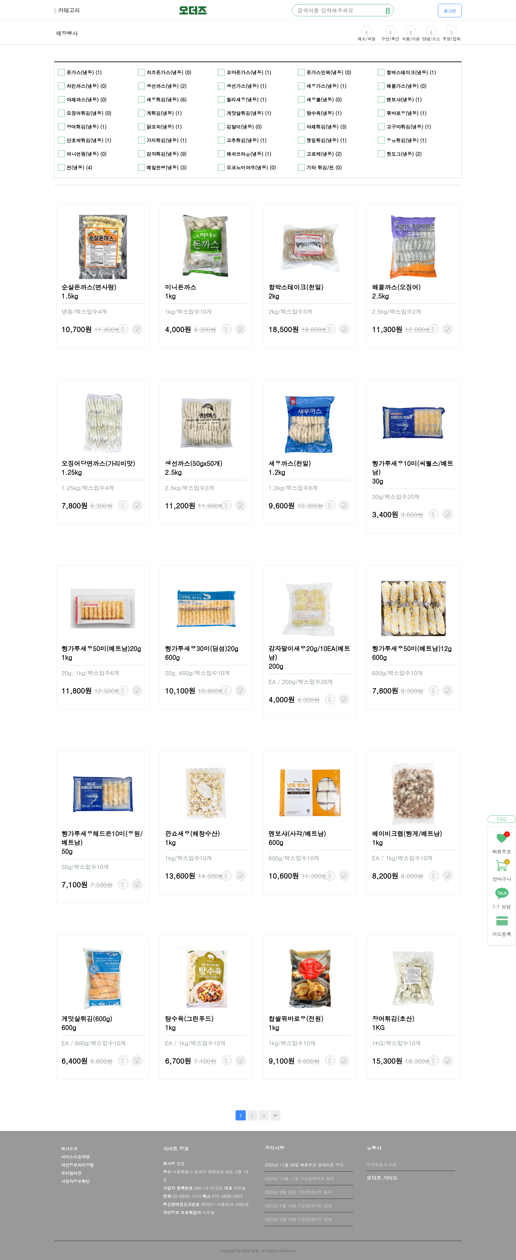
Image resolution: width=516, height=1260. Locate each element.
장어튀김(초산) (393, 1018)
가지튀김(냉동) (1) (167, 140)
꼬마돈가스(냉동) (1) (248, 72)
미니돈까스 (180, 287)
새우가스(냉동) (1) (327, 86)
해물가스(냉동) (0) (406, 86)
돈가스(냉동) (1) (84, 72)
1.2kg (277, 472)
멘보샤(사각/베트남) (297, 833)
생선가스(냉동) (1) (246, 86)
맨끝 (275, 1115)
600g (172, 657)
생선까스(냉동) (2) (167, 86)
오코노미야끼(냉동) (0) (251, 167)
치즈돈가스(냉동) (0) (169, 72)
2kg (274, 295)
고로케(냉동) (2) (324, 153)
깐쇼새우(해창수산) (192, 833)
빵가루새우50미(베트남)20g (101, 648)
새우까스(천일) (290, 463)
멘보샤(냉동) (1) (404, 99)
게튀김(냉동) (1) (164, 113)
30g (377, 480)
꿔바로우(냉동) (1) (406, 113)
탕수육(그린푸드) (189, 1018)
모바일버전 (71, 1173)
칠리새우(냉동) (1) (246, 99)
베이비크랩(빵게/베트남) (407, 833)
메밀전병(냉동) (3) (167, 167)
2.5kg (380, 295)
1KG (378, 1027)
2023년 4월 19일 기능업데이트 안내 (298, 1219)
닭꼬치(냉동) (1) (164, 126)
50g (67, 851)
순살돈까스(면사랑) (88, 287)
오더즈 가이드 (382, 1177)
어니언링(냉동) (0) (87, 153)
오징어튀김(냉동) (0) (89, 113)
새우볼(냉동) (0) (324, 99)
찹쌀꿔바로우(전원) (296, 1018)
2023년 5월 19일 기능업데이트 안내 (298, 1205)
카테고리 (67, 10)
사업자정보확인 (75, 1181)
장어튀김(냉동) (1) (87, 126)
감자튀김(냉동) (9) (167, 153)
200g (276, 666)
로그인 (450, 11)
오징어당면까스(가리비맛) (98, 463)
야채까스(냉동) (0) (87, 99)
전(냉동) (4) (79, 167)
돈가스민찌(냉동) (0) (329, 72)
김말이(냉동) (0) (244, 126)
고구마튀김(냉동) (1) (408, 126)
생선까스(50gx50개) (193, 463)
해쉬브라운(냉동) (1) (248, 153)
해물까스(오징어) (396, 287)
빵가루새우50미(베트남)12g (412, 648)
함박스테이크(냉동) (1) (411, 72)
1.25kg (71, 472)
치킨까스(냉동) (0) (87, 86)
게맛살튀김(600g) (86, 1018)
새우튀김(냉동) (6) (167, 99)
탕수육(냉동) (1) (324, 113)
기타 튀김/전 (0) (324, 167)
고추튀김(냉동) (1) (246, 140)
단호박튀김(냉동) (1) (89, 140)
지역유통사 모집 (382, 1164)
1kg (170, 295)
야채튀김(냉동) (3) (327, 126)
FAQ (501, 819)
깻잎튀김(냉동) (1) (327, 140)
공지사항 (274, 1148)
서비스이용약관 (75, 1156)
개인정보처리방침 (77, 1165)
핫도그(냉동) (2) (404, 153)
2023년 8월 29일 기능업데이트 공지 (298, 1192)
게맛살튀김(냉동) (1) (248, 113)
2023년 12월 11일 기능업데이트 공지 (299, 1178)
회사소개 (69, 1148)
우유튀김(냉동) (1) (406, 140)
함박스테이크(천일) (296, 287)
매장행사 (67, 33)
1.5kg (69, 295)
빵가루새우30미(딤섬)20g (201, 648)
